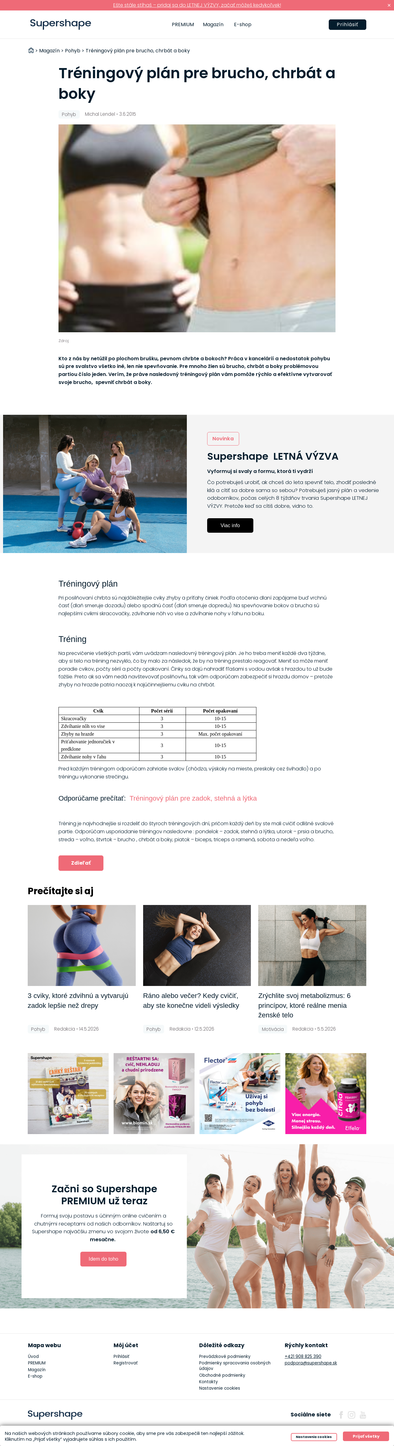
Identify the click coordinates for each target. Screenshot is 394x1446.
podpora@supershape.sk (311, 1363)
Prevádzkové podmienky (225, 1356)
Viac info (230, 525)
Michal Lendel (100, 114)
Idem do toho (103, 1259)
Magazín (213, 24)
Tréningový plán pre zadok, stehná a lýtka (193, 798)
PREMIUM (183, 24)
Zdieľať (81, 862)
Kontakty (208, 1382)
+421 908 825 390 (303, 1356)
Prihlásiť (347, 24)
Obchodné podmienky (222, 1375)
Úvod (33, 1356)
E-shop (242, 24)
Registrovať (126, 1363)
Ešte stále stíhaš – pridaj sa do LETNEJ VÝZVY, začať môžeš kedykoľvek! (197, 5)
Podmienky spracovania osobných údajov (235, 1365)
